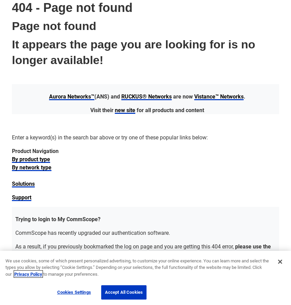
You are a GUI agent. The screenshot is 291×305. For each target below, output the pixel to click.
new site (125, 109)
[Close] (280, 261)
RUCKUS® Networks (146, 96)
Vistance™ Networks (219, 96)
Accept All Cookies (124, 292)
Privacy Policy (28, 274)
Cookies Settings (74, 292)
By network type (31, 167)
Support (21, 197)
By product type (31, 159)
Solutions (23, 183)
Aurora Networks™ (71, 96)
